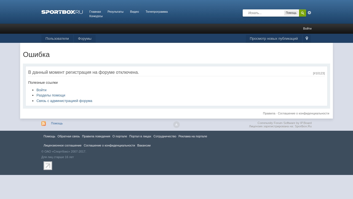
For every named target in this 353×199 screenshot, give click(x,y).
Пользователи (57, 38)
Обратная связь (68, 136)
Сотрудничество (164, 136)
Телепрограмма (157, 11)
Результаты (116, 11)
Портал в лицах (140, 136)
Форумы (85, 38)
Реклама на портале (192, 136)
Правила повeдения (96, 136)
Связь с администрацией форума (64, 101)
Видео (134, 11)
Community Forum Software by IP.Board (285, 123)
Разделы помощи (50, 95)
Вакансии (144, 145)
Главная (95, 11)
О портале (120, 136)
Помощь (57, 123)
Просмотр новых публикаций (274, 38)
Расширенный (309, 13)
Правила (269, 113)
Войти (307, 28)
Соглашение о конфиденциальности (303, 113)
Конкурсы (96, 16)
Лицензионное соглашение (63, 145)
